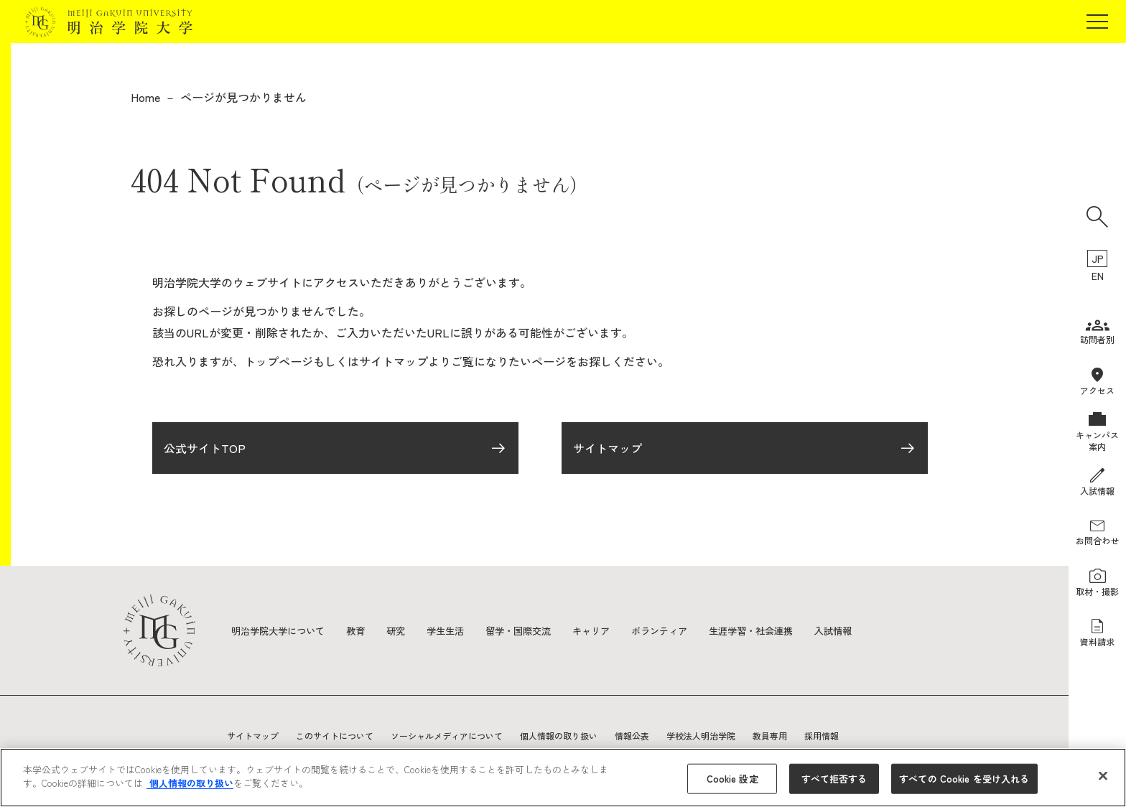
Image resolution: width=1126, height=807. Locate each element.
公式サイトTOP (205, 451)
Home (145, 97)
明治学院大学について (281, 630)
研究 (405, 630)
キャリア (610, 630)
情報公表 (632, 735)
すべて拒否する (834, 778)
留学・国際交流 (533, 630)
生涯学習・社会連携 (779, 630)
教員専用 (770, 735)
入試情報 (866, 630)
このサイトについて (334, 735)
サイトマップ (607, 451)
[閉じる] (1103, 775)
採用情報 (821, 735)
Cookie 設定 (732, 778)
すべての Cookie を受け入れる (964, 778)
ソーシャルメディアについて (447, 735)
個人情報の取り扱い (558, 735)
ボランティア (682, 630)
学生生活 (457, 630)
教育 (363, 630)
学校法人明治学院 (700, 735)
